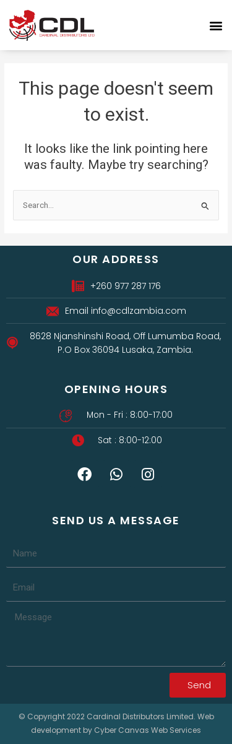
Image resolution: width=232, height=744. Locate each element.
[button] (215, 25)
